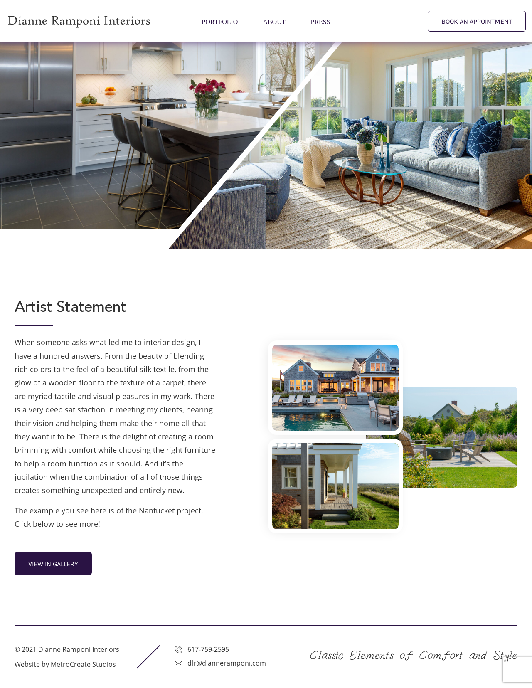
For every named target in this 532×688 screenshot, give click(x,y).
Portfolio (220, 21)
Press (320, 21)
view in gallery (53, 564)
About (274, 21)
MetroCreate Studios (83, 664)
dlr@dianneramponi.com (226, 663)
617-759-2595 (207, 649)
